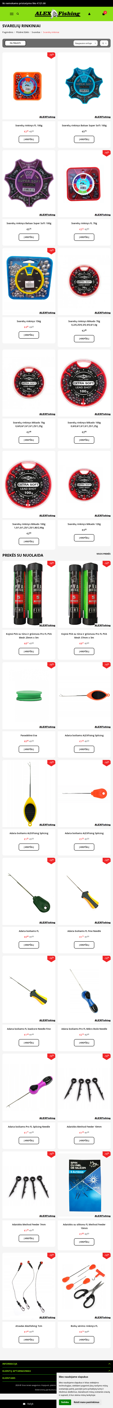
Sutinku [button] (65, 1402)
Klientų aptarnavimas (16, 1370)
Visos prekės (104, 553)
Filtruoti (15, 43)
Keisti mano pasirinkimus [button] (86, 1402)
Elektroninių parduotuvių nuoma (49, 1389)
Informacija (9, 1363)
